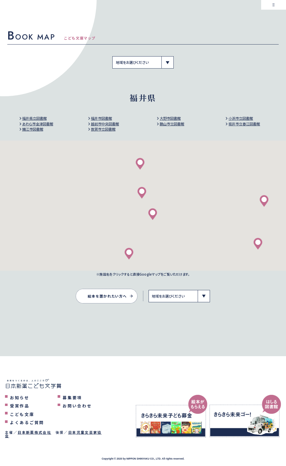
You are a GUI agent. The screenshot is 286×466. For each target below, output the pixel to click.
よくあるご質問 (27, 422)
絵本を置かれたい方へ (107, 296)
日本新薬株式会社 (34, 432)
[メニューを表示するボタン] (273, 12)
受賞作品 (20, 406)
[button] (152, 214)
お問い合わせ (77, 406)
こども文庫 (22, 414)
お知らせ (20, 397)
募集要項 (72, 397)
